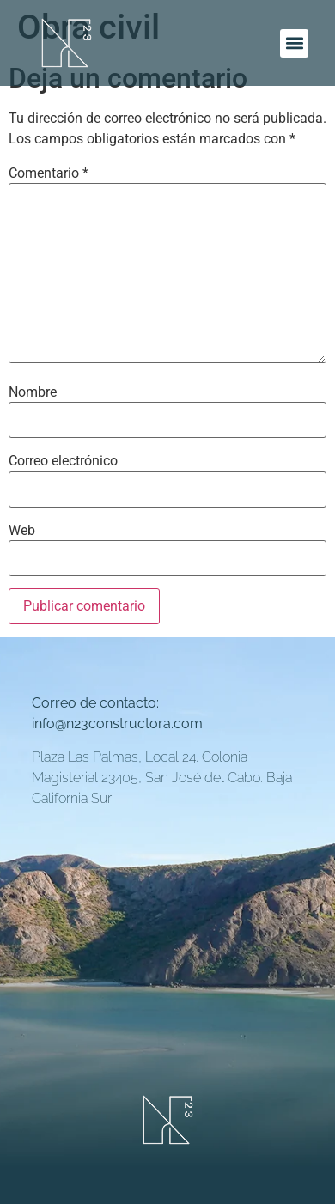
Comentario (48, 173)
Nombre (33, 392)
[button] (294, 43)
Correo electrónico (63, 461)
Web (22, 531)
